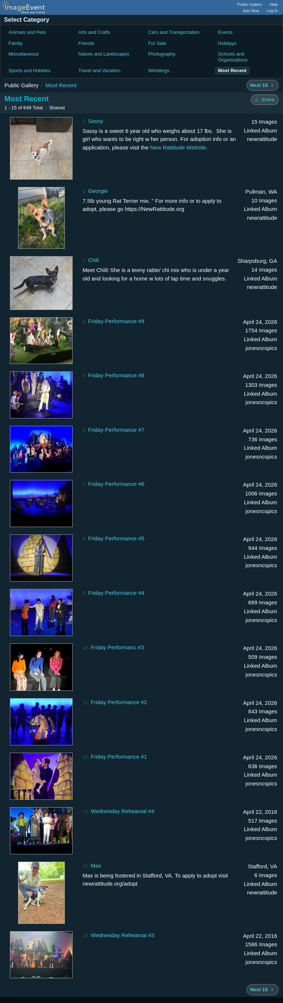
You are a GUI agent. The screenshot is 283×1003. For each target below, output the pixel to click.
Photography (161, 54)
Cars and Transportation (173, 32)
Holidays (227, 43)
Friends (86, 43)
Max (96, 865)
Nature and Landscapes (103, 54)
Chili (93, 260)
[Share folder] (265, 100)
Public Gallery (249, 4)
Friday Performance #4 (116, 593)
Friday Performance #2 (119, 702)
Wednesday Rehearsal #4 (122, 811)
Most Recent (60, 85)
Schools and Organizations (233, 57)
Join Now (250, 10)
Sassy (95, 121)
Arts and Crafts (94, 32)
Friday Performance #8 (116, 375)
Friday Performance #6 (116, 484)
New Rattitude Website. (178, 147)
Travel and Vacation (99, 70)
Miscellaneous (23, 54)
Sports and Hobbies (29, 70)
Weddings (159, 70)
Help (273, 4)
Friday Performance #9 (116, 321)
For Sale (157, 43)
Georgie (98, 191)
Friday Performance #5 (116, 538)
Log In (272, 10)
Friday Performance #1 (119, 756)
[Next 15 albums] (263, 85)
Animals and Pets (27, 32)
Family (15, 43)
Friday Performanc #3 (117, 647)
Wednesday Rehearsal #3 (122, 935)
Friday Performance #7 (116, 430)
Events (225, 32)
